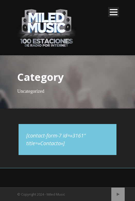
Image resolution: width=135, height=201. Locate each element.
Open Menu (113, 12)
